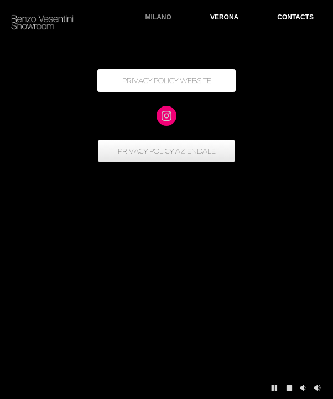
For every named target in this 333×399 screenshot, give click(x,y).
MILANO (158, 17)
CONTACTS (295, 17)
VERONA (224, 17)
